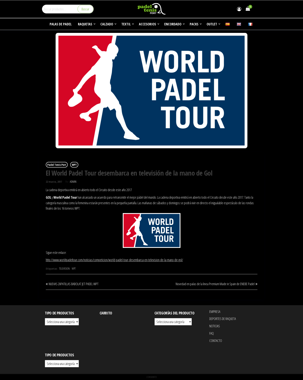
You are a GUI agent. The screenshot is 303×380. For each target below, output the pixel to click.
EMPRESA (214, 311)
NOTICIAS (214, 326)
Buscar (85, 9)
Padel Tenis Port (56, 165)
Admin (73, 181)
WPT (74, 165)
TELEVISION (64, 268)
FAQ (211, 333)
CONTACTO (215, 340)
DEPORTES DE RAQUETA (222, 318)
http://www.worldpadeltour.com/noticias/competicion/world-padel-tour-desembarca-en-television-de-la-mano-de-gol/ (114, 260)
